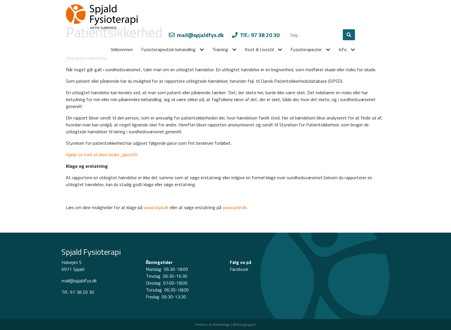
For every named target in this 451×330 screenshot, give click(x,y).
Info (343, 49)
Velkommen (122, 49)
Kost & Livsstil (259, 49)
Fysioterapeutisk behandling (168, 49)
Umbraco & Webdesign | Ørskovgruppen (225, 324)
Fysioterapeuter (306, 49)
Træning (220, 49)
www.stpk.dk (156, 207)
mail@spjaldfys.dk (196, 34)
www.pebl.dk (234, 207)
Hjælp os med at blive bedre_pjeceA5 (102, 154)
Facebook (239, 269)
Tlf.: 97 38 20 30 (256, 34)
